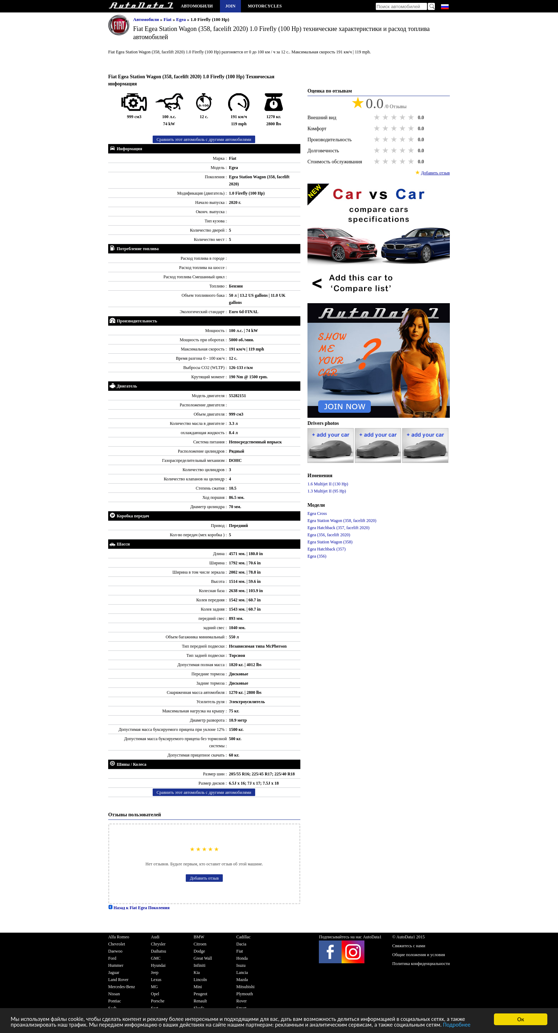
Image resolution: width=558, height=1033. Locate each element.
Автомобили (197, 6)
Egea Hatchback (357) (326, 549)
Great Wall (203, 958)
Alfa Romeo (118, 936)
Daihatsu (158, 951)
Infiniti (199, 965)
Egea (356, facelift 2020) (328, 534)
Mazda (242, 979)
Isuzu (241, 965)
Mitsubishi (245, 986)
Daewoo (115, 951)
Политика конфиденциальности (421, 963)
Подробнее (25, 1025)
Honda (242, 958)
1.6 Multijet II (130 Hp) (327, 483)
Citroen (200, 944)
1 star (377, 117)
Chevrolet (116, 944)
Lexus (156, 979)
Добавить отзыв (204, 878)
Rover (241, 1000)
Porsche (157, 1000)
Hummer (115, 965)
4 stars (403, 117)
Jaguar (113, 972)
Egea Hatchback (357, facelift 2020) (338, 527)
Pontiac (114, 1000)
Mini (198, 986)
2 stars (386, 117)
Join (230, 6)
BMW (199, 936)
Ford (112, 958)
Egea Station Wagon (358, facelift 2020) (341, 520)
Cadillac (243, 936)
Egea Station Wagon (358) (329, 541)
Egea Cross (317, 513)
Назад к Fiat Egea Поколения (138, 907)
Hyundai (158, 965)
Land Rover (118, 979)
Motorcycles (265, 6)
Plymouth (244, 993)
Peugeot (200, 993)
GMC (155, 958)
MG (154, 986)
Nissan (114, 993)
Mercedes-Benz (121, 986)
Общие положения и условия (418, 954)
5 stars (411, 117)
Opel (155, 993)
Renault (200, 1000)
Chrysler (158, 944)
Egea (181, 19)
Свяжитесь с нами (408, 945)
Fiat (168, 19)
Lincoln (200, 979)
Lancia (242, 972)
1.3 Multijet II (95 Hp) (326, 491)
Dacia (241, 944)
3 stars (394, 117)
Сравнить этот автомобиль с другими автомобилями (204, 139)
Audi (155, 936)
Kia (197, 972)
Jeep (154, 972)
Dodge (199, 951)
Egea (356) (316, 556)
